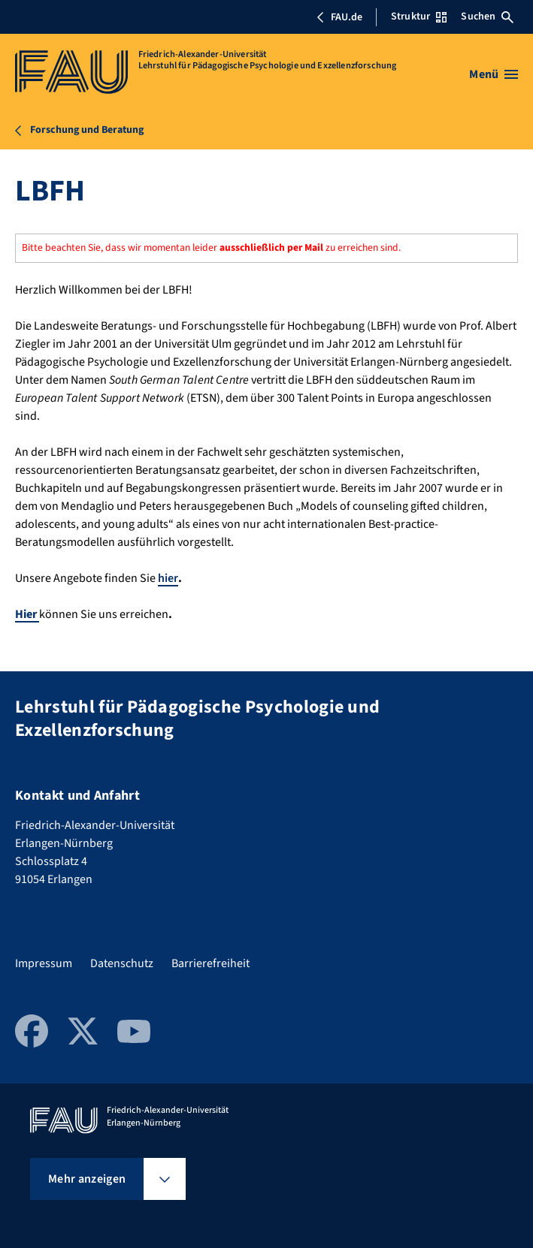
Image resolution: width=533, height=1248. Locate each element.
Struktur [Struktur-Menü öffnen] (419, 16)
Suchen (487, 16)
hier (168, 578)
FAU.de (339, 17)
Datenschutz (121, 963)
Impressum (43, 963)
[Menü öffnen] (493, 74)
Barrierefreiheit (210, 963)
